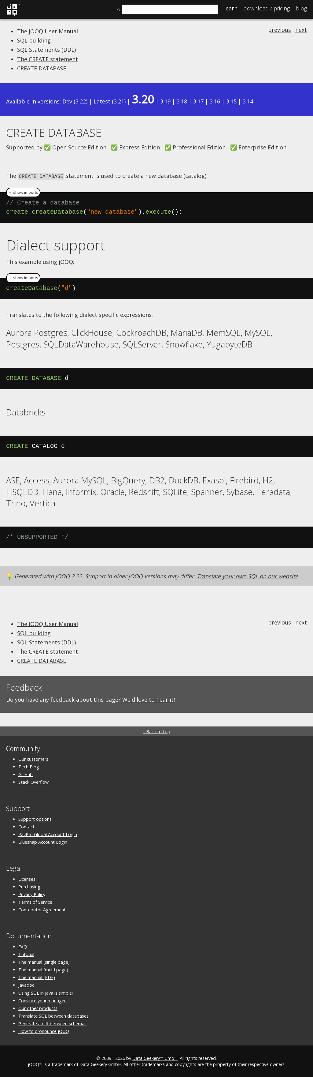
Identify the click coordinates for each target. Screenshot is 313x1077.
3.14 (248, 101)
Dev (67, 101)
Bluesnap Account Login (42, 842)
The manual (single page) (44, 961)
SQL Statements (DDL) (46, 49)
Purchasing (29, 886)
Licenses (26, 878)
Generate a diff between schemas (52, 1023)
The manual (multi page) (43, 969)
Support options (35, 818)
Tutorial (26, 954)
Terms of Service (35, 902)
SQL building (34, 40)
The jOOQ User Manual (47, 31)
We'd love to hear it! (148, 699)
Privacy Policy (31, 894)
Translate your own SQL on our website (247, 576)
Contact (26, 826)
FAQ (22, 946)
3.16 (215, 101)
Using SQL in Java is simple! (45, 992)
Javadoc (26, 985)
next (301, 29)
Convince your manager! (42, 1000)
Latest (102, 101)
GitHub (25, 774)
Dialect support (55, 244)
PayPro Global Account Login (47, 834)
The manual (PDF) (36, 977)
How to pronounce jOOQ (43, 1031)
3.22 (80, 101)
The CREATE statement (47, 59)
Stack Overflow (33, 782)
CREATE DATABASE (41, 68)
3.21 (119, 101)
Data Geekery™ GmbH (155, 1057)
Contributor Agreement (42, 909)
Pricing (267, 8)
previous (279, 29)
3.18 (182, 101)
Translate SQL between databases (53, 1016)
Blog (301, 8)
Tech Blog (28, 766)
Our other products (37, 1008)
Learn (231, 8)
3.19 (165, 101)
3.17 (198, 101)
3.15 (231, 101)
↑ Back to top (156, 731)
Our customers (33, 758)
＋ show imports (23, 191)
